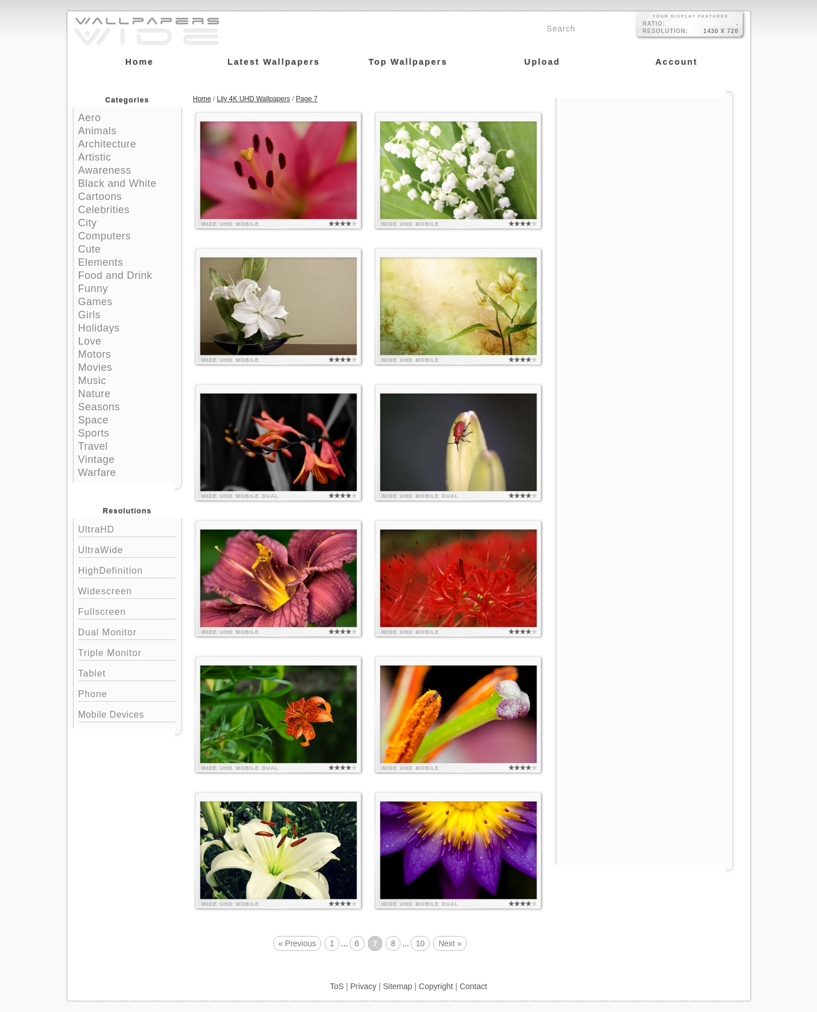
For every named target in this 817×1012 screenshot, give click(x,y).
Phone (126, 693)
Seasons (99, 407)
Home (202, 99)
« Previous (297, 943)
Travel (93, 446)
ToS (336, 986)
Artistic (94, 157)
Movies (95, 367)
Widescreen (126, 590)
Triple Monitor (126, 652)
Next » (449, 943)
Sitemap (397, 986)
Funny (93, 288)
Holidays (99, 328)
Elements (100, 262)
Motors (94, 354)
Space (93, 420)
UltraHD (126, 528)
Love (90, 341)
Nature (94, 393)
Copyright (436, 986)
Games (95, 301)
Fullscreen (126, 611)
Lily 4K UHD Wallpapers (253, 99)
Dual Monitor (126, 631)
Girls (89, 315)
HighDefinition (126, 569)
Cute (89, 249)
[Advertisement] (644, 169)
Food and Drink (115, 275)
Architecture (107, 144)
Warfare (97, 472)
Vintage (96, 459)
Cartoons (100, 196)
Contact (473, 986)
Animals (97, 131)
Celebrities (104, 209)
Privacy (363, 986)
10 (420, 943)
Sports (94, 433)
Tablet (126, 672)
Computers (104, 236)
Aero (89, 117)
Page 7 (307, 99)
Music (92, 380)
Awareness (104, 170)
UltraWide (126, 549)
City (87, 223)
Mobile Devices (111, 714)
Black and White (117, 183)
